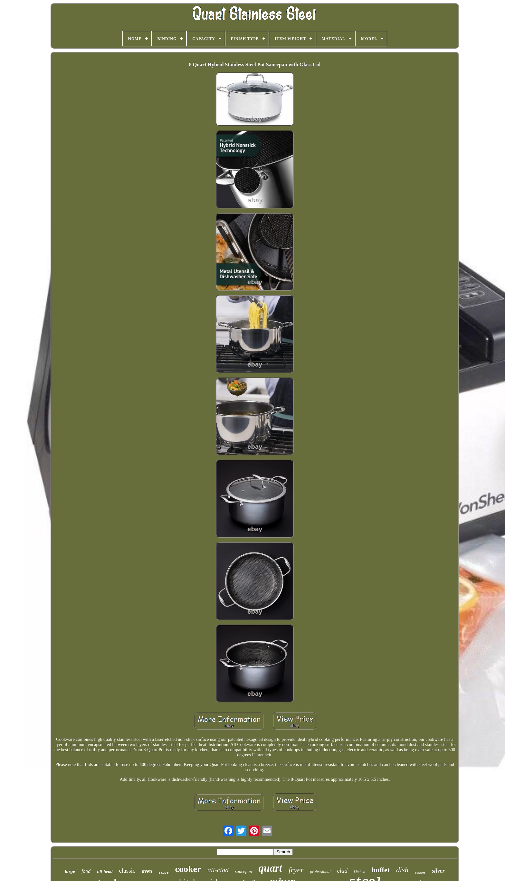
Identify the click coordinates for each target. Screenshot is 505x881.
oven (147, 871)
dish (402, 870)
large (70, 871)
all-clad (217, 870)
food (86, 871)
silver (438, 870)
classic (127, 870)
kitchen (359, 871)
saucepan (243, 871)
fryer (296, 870)
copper (420, 872)
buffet (381, 870)
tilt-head (104, 871)
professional (320, 871)
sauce (163, 872)
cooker (188, 869)
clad (342, 870)
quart (270, 868)
